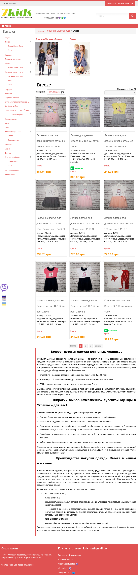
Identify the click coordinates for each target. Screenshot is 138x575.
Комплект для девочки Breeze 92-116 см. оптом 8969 (117, 303)
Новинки (8, 54)
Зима (10, 78)
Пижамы (8, 140)
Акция (7, 37)
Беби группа (9, 169)
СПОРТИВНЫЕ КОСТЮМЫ (58, 31)
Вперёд (98, 344)
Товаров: (114, 3)
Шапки (7, 62)
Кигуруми (8, 87)
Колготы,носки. (10, 116)
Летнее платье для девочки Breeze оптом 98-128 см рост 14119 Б (118, 220)
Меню (6, 26)
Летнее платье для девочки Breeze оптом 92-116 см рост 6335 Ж (118, 137)
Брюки (7, 144)
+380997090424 (50, 18)
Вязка (7, 120)
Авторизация (11, 3)
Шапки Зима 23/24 (15, 66)
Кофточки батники (12, 95)
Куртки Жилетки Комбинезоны (17, 99)
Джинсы (8, 148)
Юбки (7, 124)
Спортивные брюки (15, 111)
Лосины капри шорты (13, 128)
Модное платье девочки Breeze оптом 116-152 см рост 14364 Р (50, 303)
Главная (41, 31)
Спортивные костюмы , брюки (16, 107)
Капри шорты (13, 136)
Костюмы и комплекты (13, 70)
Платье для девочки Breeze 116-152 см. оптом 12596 (84, 137)
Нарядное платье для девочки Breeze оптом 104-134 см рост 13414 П (50, 220)
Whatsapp (62, 18)
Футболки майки (11, 103)
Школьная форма (12, 165)
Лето (9, 49)
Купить (39, 161)
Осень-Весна (13, 156)
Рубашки (8, 91)
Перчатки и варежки (13, 58)
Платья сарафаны (12, 152)
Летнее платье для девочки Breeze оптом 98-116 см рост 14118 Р (50, 137)
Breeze (7, 41)
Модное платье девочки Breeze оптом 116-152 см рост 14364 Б (84, 303)
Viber (59, 18)
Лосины (11, 132)
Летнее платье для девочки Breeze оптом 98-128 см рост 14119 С (84, 220)
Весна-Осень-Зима (15, 45)
